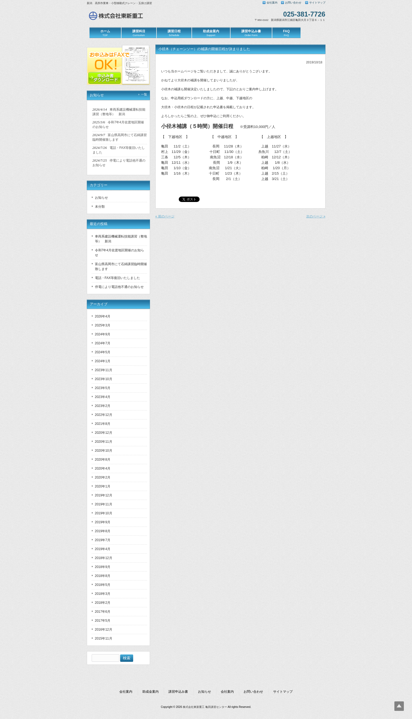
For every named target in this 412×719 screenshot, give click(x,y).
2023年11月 (103, 370)
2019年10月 (103, 513)
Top (399, 706)
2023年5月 (102, 388)
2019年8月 (102, 531)
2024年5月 (102, 352)
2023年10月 (103, 379)
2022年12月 (103, 415)
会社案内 (272, 2)
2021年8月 (102, 424)
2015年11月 (103, 638)
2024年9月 (102, 334)
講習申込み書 (178, 692)
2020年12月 (103, 433)
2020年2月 (102, 477)
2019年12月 (103, 495)
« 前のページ (164, 216)
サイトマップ (317, 2)
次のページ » (315, 216)
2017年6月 (102, 612)
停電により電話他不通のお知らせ (119, 287)
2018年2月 (102, 603)
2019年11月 (103, 504)
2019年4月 (102, 549)
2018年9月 (102, 567)
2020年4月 (102, 468)
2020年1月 (102, 486)
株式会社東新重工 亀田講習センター (205, 706)
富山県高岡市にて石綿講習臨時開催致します (121, 266)
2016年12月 (103, 629)
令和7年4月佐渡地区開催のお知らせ (119, 252)
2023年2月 (102, 406)
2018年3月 (102, 594)
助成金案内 (150, 692)
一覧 (144, 94)
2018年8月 (102, 576)
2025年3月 (102, 325)
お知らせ (101, 198)
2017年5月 (102, 620)
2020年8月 (102, 459)
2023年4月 (102, 397)
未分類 (100, 206)
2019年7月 (102, 540)
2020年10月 (103, 450)
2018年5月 (102, 585)
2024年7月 (102, 343)
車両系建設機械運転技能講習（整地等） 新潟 (121, 239)
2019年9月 (102, 522)
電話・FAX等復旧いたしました (117, 278)
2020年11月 (103, 442)
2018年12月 (103, 558)
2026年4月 (102, 316)
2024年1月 (102, 361)
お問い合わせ (293, 2)
